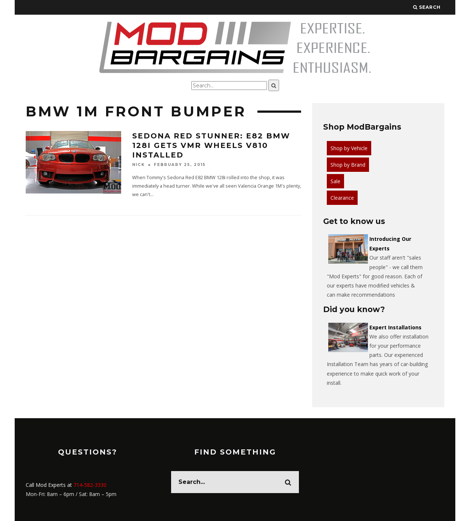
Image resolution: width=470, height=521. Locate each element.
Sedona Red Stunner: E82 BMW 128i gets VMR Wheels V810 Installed (211, 145)
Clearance (342, 197)
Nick (138, 164)
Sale (335, 181)
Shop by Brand (347, 164)
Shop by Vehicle (349, 148)
